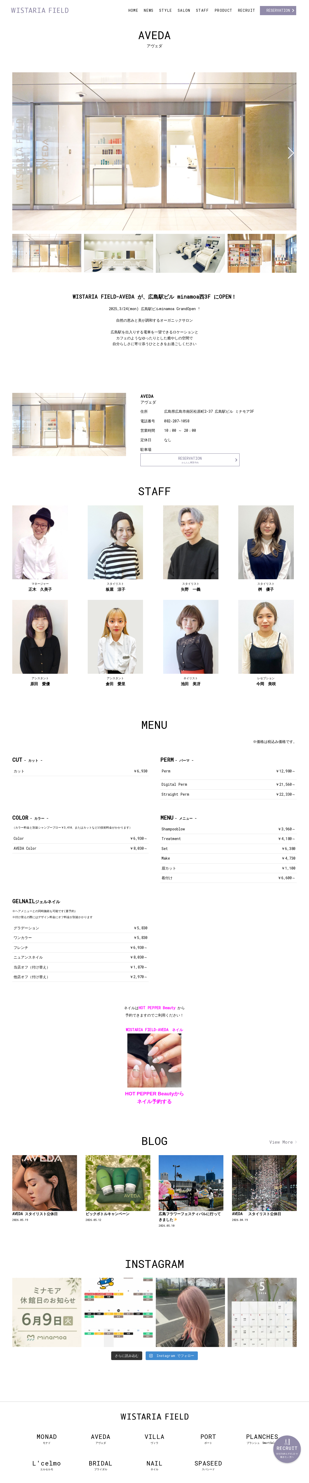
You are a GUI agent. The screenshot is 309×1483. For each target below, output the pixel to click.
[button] (290, 153)
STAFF (202, 10)
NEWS (149, 10)
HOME (133, 10)
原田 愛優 (40, 681)
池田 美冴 (190, 681)
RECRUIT (246, 10)
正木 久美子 (40, 587)
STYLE (165, 10)
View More (281, 1142)
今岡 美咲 (266, 681)
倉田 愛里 (115, 681)
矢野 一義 (190, 587)
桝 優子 (266, 587)
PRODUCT (224, 10)
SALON (184, 10)
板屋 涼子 (115, 587)
